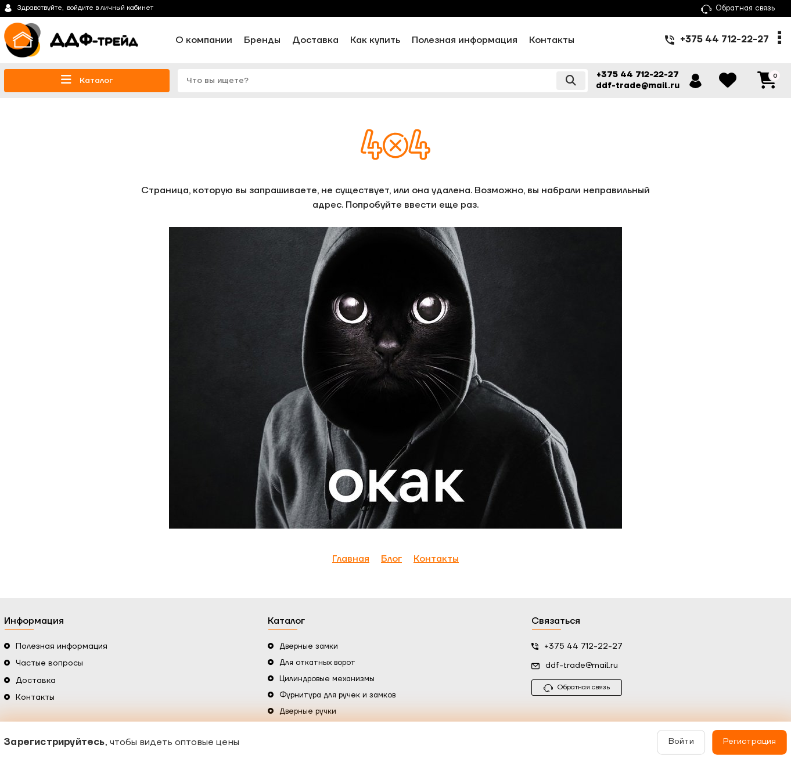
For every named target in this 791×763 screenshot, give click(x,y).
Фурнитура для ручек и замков (337, 695)
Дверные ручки (307, 711)
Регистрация (747, 742)
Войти (680, 742)
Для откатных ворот (317, 662)
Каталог (87, 80)
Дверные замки (308, 646)
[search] (383, 80)
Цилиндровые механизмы (327, 679)
